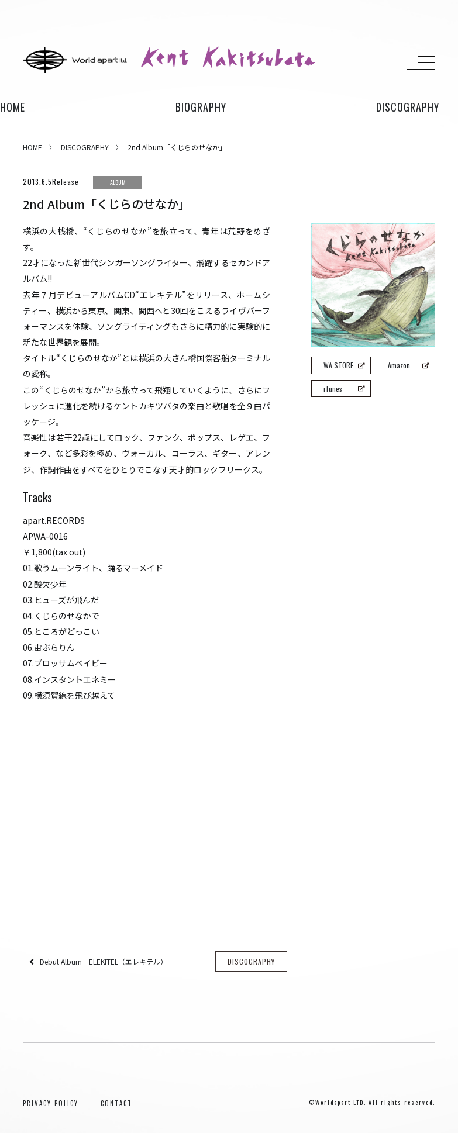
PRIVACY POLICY (50, 1103)
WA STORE (343, 365)
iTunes (343, 388)
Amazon (408, 365)
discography (407, 107)
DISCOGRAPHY (85, 147)
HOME (12, 107)
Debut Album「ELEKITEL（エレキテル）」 (105, 961)
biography (200, 107)
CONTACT (116, 1103)
